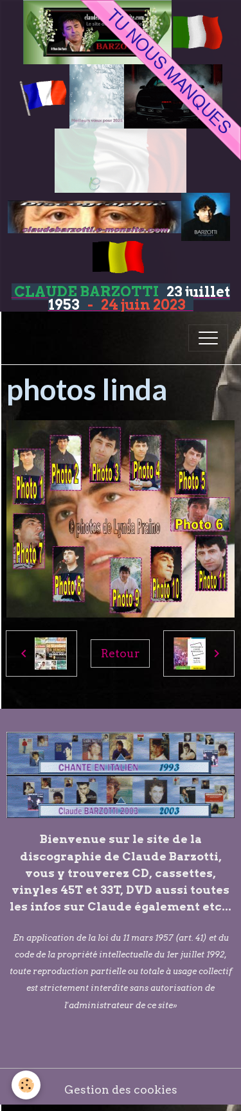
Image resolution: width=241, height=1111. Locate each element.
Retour (120, 653)
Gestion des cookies (120, 1089)
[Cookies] (26, 1085)
